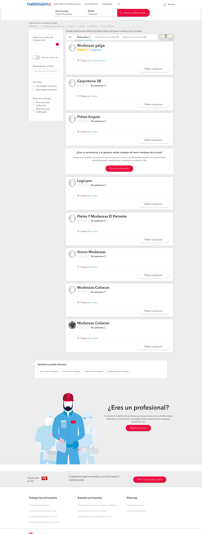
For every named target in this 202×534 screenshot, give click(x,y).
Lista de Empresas (135, 505)
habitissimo (33, 26)
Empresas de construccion (54, 26)
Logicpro (84, 181)
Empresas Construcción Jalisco (92, 511)
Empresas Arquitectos (39, 505)
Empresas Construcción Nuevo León (95, 517)
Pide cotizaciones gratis (149, 479)
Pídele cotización (153, 69)
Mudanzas (93, 26)
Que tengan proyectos (46, 90)
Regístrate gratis (138, 428)
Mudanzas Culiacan (93, 288)
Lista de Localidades (136, 511)
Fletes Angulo (88, 117)
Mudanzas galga (91, 46)
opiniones (95, 50)
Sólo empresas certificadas (43, 110)
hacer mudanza (49, 371)
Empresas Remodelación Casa (43, 517)
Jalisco (103, 61)
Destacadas (82, 37)
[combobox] (68, 13)
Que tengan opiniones (46, 86)
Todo (57, 47)
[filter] (46, 44)
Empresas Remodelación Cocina (44, 522)
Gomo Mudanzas (91, 252)
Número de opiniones (133, 37)
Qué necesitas (62, 11)
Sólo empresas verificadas (43, 104)
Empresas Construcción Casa (42, 511)
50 (46, 47)
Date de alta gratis (119, 168)
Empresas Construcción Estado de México (97, 505)
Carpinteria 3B (89, 81)
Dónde (91, 11)
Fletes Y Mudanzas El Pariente (102, 216)
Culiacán (81, 26)
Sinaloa (71, 26)
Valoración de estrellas (105, 37)
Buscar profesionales (133, 13)
